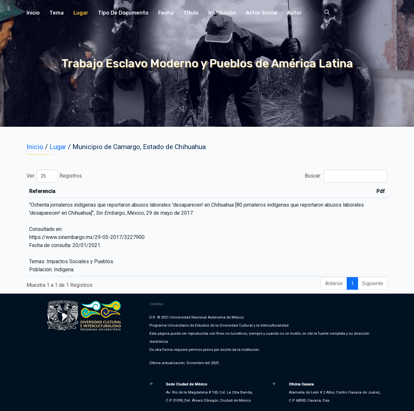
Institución (222, 13)
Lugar (80, 13)
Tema (56, 13)
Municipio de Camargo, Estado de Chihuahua (139, 147)
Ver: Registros (54, 176)
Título (191, 13)
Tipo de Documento (123, 13)
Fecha (166, 13)
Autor (294, 13)
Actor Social (261, 13)
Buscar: (346, 176)
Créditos (156, 304)
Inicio (33, 13)
